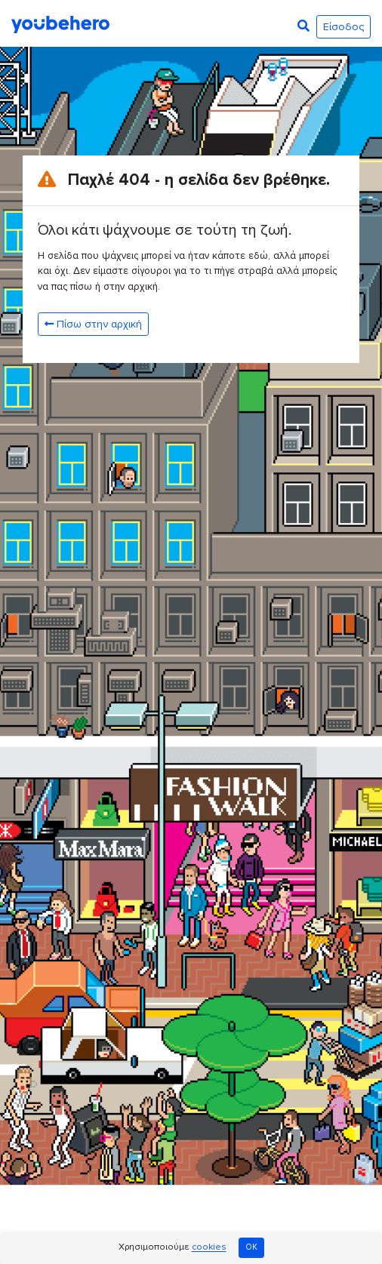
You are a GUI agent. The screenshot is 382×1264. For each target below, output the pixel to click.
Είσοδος (343, 26)
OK (251, 1247)
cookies (209, 1247)
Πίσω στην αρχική (93, 324)
